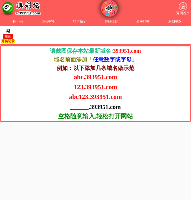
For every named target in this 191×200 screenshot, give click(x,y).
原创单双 (175, 21)
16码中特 (47, 21)
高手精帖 (143, 21)
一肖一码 (16, 21)
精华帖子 (79, 21)
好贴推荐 (111, 21)
